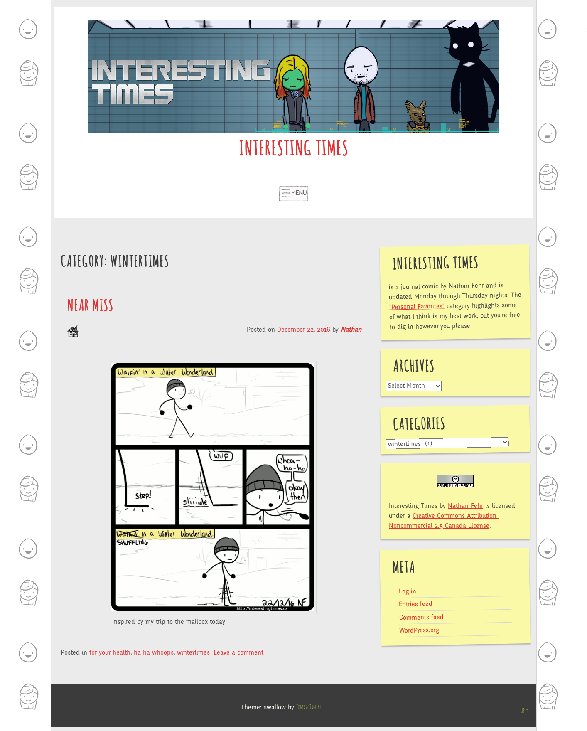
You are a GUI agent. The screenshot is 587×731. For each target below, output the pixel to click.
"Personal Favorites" (417, 306)
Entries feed (415, 604)
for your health (109, 652)
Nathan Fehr (465, 506)
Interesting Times (293, 150)
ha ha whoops (154, 652)
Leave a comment (238, 652)
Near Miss (90, 306)
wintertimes (193, 652)
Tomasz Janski (309, 707)
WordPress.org (419, 630)
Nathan (351, 329)
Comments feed (421, 617)
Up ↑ (525, 710)
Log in (407, 591)
